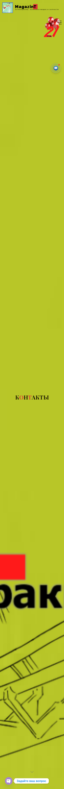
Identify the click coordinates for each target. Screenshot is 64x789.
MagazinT (26, 6)
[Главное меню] (58, 22)
